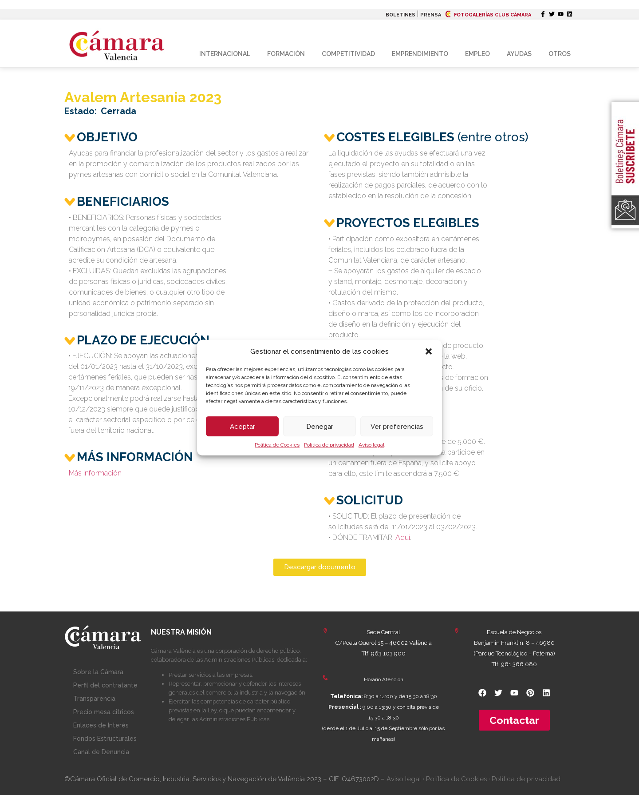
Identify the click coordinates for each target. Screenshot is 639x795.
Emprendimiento (420, 53)
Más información (95, 473)
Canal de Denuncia (101, 751)
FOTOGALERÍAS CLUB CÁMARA (488, 15)
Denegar (319, 426)
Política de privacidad (329, 445)
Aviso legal (371, 445)
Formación (286, 53)
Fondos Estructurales (105, 738)
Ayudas (519, 53)
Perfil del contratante (105, 685)
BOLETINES (400, 15)
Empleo (477, 53)
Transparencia (94, 698)
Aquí (402, 537)
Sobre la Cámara (98, 671)
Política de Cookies (277, 445)
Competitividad (348, 53)
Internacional (224, 53)
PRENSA (430, 15)
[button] (428, 351)
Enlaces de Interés (101, 725)
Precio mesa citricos (103, 711)
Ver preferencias (397, 426)
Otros (559, 53)
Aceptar (242, 426)
